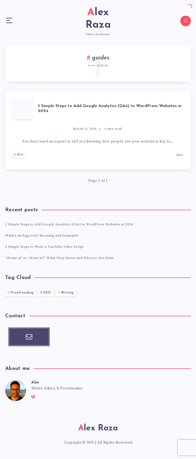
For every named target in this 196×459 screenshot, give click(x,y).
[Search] (185, 21)
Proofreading (22, 293)
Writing (67, 293)
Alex (35, 382)
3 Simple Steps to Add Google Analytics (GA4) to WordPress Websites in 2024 (109, 108)
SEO (20, 154)
